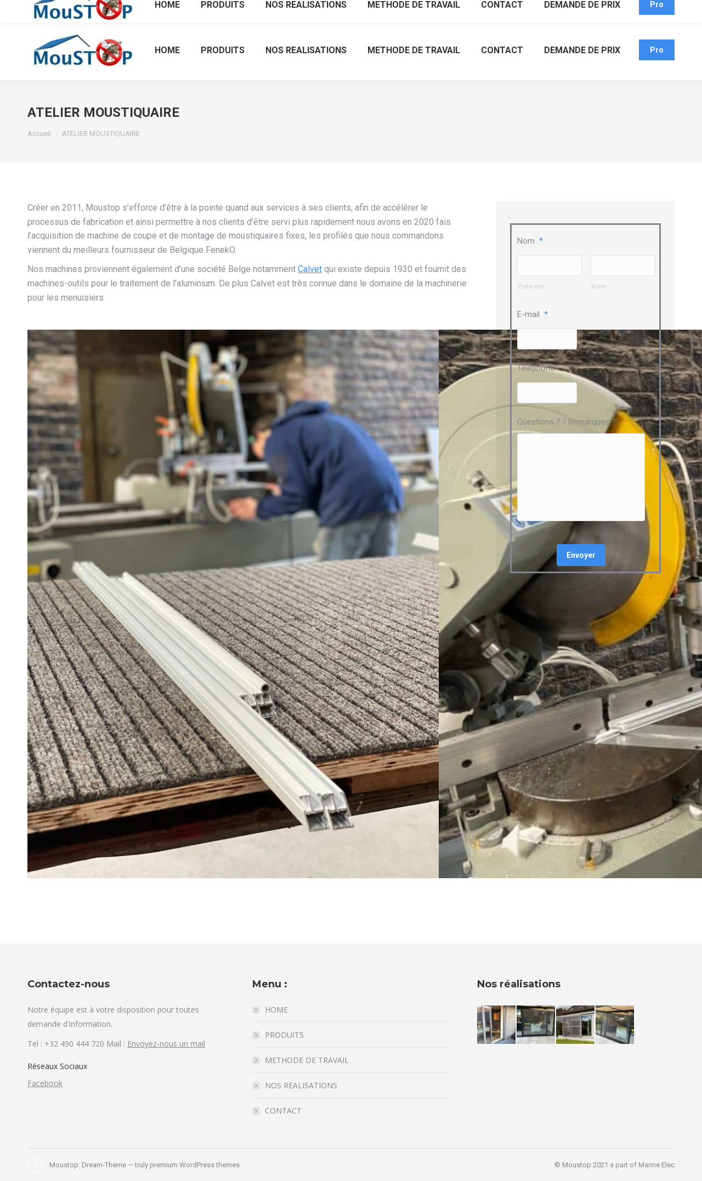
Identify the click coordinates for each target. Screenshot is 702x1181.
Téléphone (535, 368)
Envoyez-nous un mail (166, 1043)
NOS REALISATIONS (301, 1085)
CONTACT (283, 1110)
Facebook (45, 1083)
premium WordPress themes (195, 1165)
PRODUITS (284, 1035)
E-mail (532, 314)
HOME (276, 1009)
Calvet (310, 269)
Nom (530, 241)
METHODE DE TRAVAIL (307, 1060)
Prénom (531, 286)
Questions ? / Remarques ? (566, 422)
